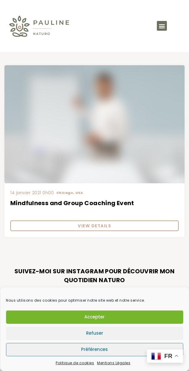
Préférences (94, 349)
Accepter (94, 317)
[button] (162, 26)
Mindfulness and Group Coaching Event (72, 203)
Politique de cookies (75, 362)
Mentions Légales (113, 362)
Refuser (94, 333)
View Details (94, 226)
